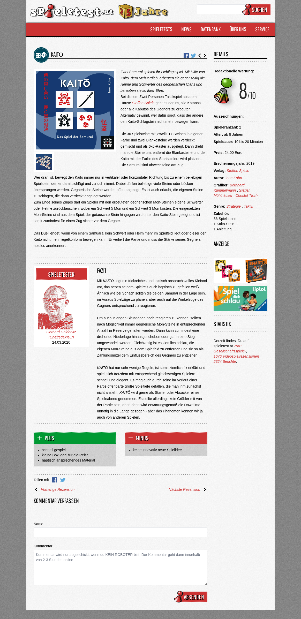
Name (38, 524)
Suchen (257, 9)
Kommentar (43, 546)
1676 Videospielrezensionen (236, 356)
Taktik (248, 206)
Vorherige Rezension (54, 489)
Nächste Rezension (188, 489)
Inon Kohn (233, 178)
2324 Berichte (225, 361)
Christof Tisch (247, 195)
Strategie (233, 206)
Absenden (191, 596)
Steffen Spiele (143, 103)
